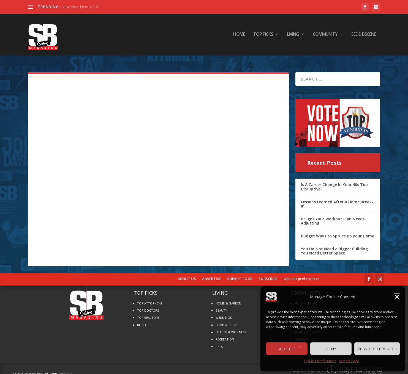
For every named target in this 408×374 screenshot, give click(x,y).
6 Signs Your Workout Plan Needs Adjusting (333, 216)
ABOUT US (187, 274)
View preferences (377, 348)
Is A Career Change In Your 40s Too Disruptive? (334, 182)
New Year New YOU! (79, 6)
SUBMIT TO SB (239, 274)
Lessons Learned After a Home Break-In (337, 199)
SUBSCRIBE (268, 274)
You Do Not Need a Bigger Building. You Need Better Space (335, 246)
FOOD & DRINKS (227, 320)
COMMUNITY (325, 35)
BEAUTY (221, 306)
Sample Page (349, 361)
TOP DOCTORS (148, 306)
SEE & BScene (363, 35)
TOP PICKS (263, 35)
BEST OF (143, 320)
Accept (286, 348)
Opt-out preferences (320, 361)
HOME (239, 35)
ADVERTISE (211, 274)
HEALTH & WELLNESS (231, 327)
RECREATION (225, 335)
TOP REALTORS (148, 313)
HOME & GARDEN (228, 299)
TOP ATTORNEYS (149, 299)
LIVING (293, 35)
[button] (397, 297)
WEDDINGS (224, 313)
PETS (219, 342)
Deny (330, 348)
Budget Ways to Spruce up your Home (337, 231)
